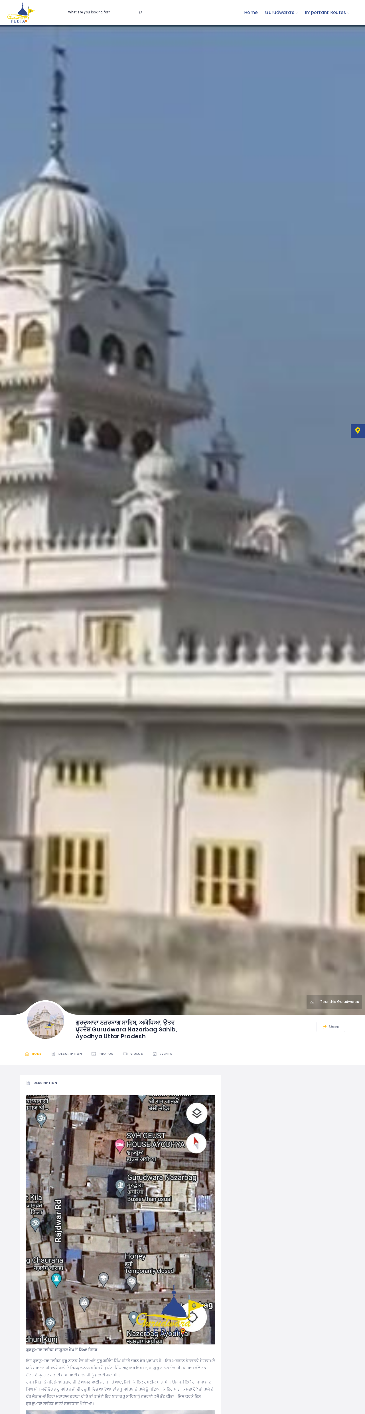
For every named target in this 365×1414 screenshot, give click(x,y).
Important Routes (325, 12)
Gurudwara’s (279, 12)
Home (251, 12)
